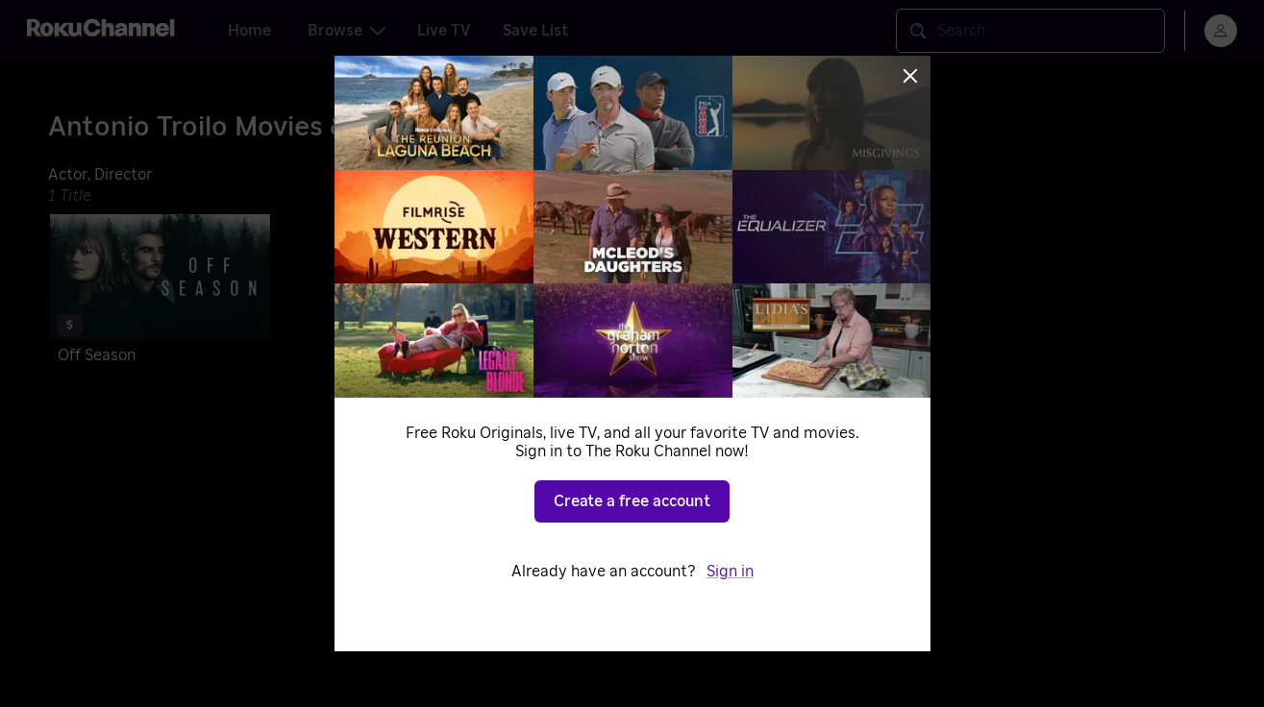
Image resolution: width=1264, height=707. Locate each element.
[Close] (910, 76)
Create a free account (632, 501)
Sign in (730, 571)
